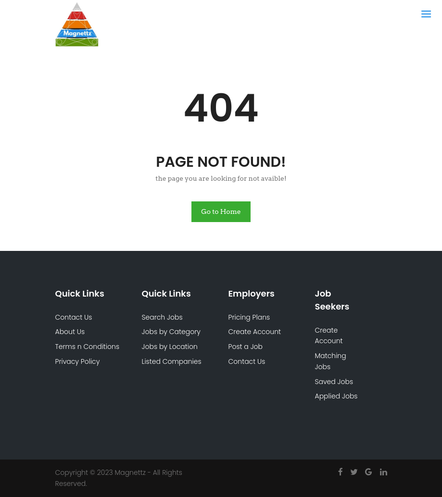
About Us (70, 331)
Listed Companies (172, 361)
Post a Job (245, 346)
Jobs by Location (170, 346)
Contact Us (73, 317)
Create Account (254, 331)
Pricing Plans (249, 317)
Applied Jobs (336, 396)
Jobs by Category (171, 331)
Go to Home (221, 211)
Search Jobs (162, 317)
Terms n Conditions (87, 346)
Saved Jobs (334, 381)
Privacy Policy (77, 361)
